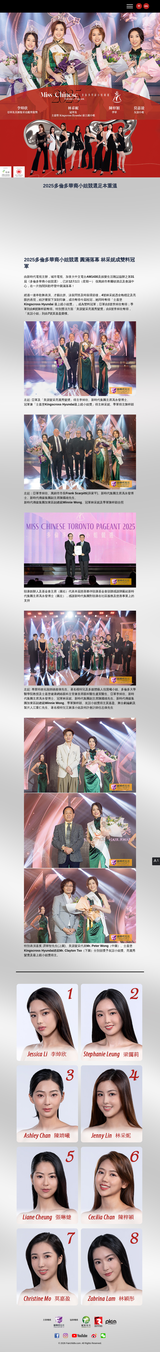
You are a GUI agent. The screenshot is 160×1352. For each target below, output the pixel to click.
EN (146, 6)
